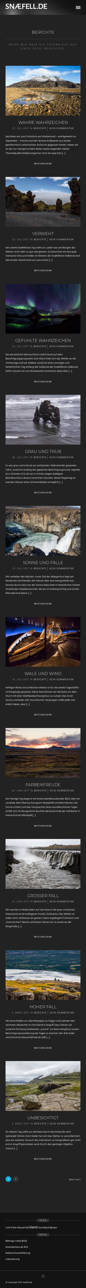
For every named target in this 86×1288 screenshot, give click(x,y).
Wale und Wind (43, 673)
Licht (8, 1228)
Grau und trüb (43, 451)
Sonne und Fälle (43, 562)
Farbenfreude (43, 784)
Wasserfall (22, 1228)
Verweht (43, 233)
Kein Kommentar (61, 128)
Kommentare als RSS (17, 1247)
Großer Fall (43, 895)
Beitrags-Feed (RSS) (16, 1241)
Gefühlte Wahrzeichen (43, 340)
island (33, 1227)
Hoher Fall (43, 1006)
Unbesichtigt (43, 1117)
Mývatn (53, 1228)
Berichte (40, 128)
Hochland (43, 1228)
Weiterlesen (43, 163)
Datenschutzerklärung (18, 1253)
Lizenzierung (13, 1259)
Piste (13, 1228)
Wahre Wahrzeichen (43, 122)
